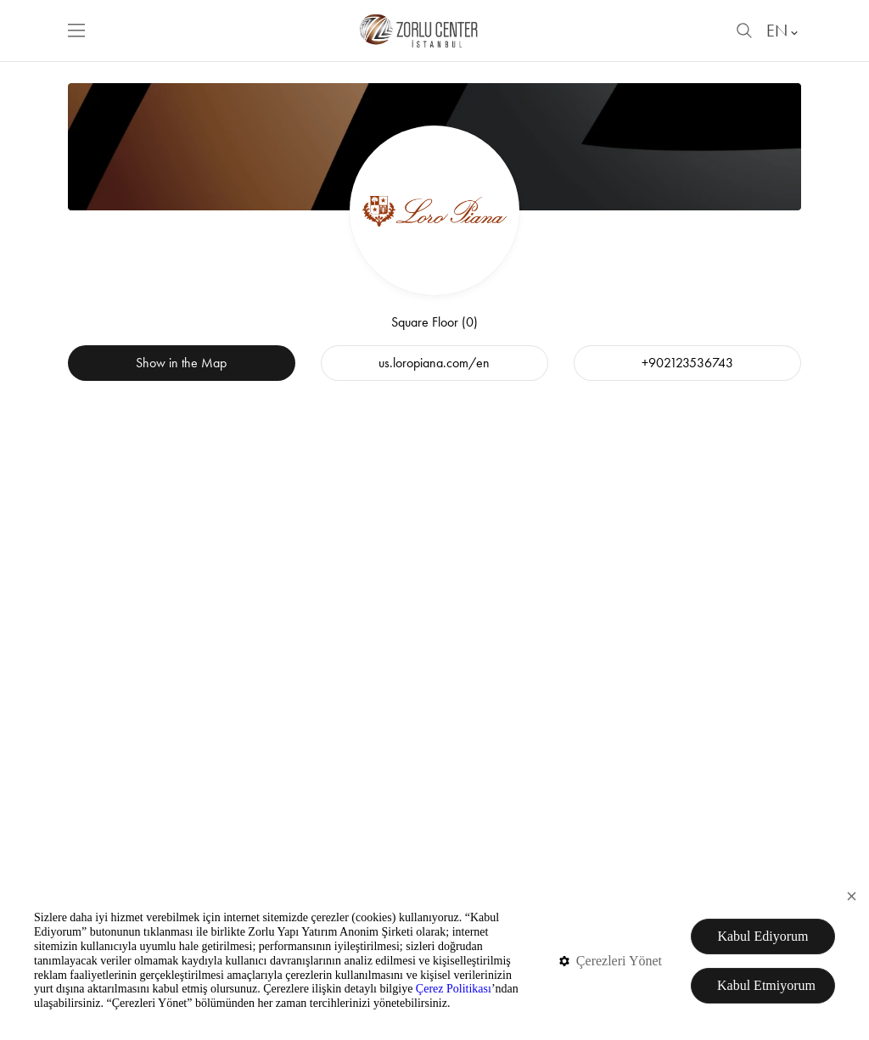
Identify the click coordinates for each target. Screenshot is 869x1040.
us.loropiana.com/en (434, 363)
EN (783, 31)
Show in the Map (181, 363)
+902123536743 (687, 363)
